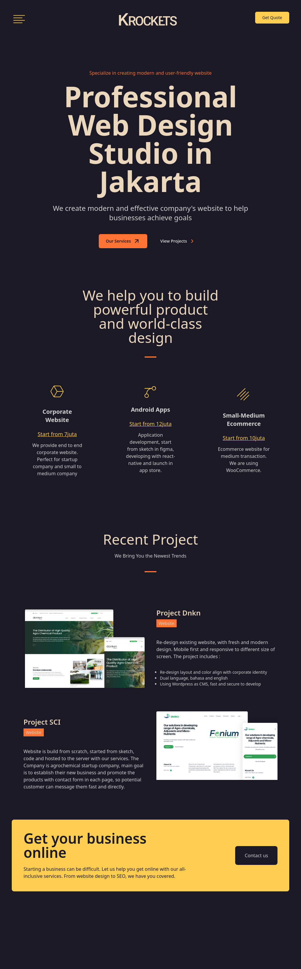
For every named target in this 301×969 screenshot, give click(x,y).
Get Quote (272, 17)
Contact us (256, 855)
